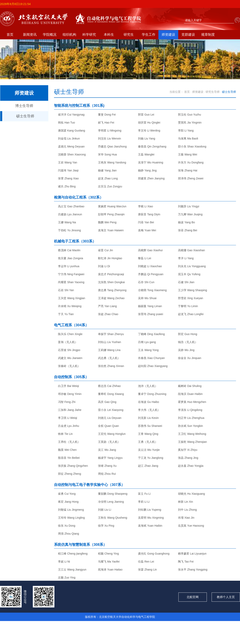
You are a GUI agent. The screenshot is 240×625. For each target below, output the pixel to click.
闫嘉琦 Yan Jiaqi (68, 170)
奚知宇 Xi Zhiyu (187, 449)
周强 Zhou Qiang (68, 533)
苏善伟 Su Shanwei (150, 425)
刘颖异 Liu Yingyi (188, 206)
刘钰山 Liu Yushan (109, 342)
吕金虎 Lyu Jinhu (68, 425)
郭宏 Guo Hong (187, 334)
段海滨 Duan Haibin (190, 394)
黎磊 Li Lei (144, 258)
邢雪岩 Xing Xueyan (190, 298)
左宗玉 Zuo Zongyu (110, 186)
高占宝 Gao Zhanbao (71, 206)
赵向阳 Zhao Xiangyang (153, 366)
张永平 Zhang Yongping (192, 569)
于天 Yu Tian (66, 314)
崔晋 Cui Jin (105, 250)
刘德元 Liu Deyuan (109, 417)
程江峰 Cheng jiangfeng (73, 553)
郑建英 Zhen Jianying (151, 178)
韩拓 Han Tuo (66, 122)
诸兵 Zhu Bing (67, 186)
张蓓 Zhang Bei (187, 230)
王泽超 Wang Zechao (111, 298)
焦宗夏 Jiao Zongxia (70, 258)
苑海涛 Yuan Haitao (110, 569)
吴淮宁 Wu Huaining (150, 162)
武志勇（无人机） (109, 358)
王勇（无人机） (148, 441)
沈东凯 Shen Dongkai (111, 282)
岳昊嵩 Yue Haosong (191, 525)
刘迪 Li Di (104, 266)
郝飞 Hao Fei (106, 122)
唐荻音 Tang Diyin (149, 214)
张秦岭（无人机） (69, 366)
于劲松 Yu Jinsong (69, 230)
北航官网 (193, 597)
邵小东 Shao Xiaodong (192, 146)
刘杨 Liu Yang (146, 138)
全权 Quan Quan (108, 425)
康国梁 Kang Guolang (71, 130)
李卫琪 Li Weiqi (67, 417)
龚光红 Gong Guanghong (153, 553)
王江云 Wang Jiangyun (72, 569)
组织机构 (69, 35)
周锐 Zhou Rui (107, 473)
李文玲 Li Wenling (149, 130)
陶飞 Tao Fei (186, 561)
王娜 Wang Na (67, 222)
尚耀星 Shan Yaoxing (71, 282)
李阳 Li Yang (186, 130)
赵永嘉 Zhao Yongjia (190, 465)
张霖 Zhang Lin (147, 569)
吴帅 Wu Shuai (147, 298)
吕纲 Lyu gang (147, 342)
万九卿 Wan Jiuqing (190, 214)
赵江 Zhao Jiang (148, 465)
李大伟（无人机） (149, 409)
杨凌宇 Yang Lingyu (110, 457)
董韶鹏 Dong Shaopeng (112, 493)
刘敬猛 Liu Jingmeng (71, 509)
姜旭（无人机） (68, 342)
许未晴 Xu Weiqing (69, 306)
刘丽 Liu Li (104, 509)
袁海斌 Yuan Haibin (150, 525)
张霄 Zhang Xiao (68, 178)
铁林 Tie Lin (65, 433)
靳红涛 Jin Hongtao (110, 258)
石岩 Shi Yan (66, 290)
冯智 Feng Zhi (66, 401)
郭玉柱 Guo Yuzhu (189, 114)
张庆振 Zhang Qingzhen (73, 465)
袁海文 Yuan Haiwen (111, 230)
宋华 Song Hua (107, 154)
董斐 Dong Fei (107, 114)
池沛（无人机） (148, 386)
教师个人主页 (226, 597)
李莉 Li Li (144, 501)
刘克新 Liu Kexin (148, 417)
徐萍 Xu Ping (106, 525)
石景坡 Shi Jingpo (69, 350)
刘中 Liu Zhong (187, 509)
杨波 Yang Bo (186, 222)
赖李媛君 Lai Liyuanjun (192, 553)
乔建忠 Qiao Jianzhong (112, 146)
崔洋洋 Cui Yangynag (71, 114)
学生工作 (148, 35)
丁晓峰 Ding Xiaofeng (151, 334)
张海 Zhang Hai (187, 170)
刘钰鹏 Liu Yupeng (149, 509)
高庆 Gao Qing (107, 401)
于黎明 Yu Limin (188, 306)
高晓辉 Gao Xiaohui (150, 250)
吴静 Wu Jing (186, 350)
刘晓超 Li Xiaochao (150, 266)
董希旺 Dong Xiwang (111, 394)
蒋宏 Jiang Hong (68, 501)
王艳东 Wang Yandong (112, 162)
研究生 (129, 35)
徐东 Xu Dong (66, 525)
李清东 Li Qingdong (190, 409)
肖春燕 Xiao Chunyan (151, 358)
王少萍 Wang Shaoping (192, 290)
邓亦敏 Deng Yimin (69, 394)
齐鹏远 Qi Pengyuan (150, 274)
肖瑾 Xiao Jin (186, 517)
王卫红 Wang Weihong (192, 433)
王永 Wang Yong (148, 350)
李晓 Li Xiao (145, 206)
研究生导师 (213, 91)
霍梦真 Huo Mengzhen (192, 401)
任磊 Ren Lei (146, 561)
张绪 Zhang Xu (107, 465)
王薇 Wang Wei (187, 154)
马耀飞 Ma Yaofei (109, 561)
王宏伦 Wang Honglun (112, 433)
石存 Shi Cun (146, 282)
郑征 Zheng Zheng (69, 473)
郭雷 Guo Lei (146, 114)
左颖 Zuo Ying (66, 577)
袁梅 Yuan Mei (147, 230)
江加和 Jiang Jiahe (69, 409)
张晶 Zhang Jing (188, 457)
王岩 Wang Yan (67, 162)
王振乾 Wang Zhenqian (192, 441)
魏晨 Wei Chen (67, 449)
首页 (10, 35)
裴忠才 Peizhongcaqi (111, 274)
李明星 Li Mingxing (109, 130)
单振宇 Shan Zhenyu (111, 334)
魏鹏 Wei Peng (107, 222)
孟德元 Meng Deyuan (71, 146)
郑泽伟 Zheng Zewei (190, 178)
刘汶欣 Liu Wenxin (109, 138)
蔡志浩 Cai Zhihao (109, 386)
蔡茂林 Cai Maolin (69, 250)
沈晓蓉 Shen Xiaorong (72, 154)
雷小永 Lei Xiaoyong (110, 409)
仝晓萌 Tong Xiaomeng (152, 290)
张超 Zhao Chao (108, 314)
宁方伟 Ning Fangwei (71, 274)
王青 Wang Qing (148, 433)
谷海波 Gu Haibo (148, 401)
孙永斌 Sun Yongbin (190, 425)
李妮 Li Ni (64, 561)
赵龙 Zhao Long (108, 178)
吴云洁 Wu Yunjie (149, 449)
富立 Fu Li (144, 493)
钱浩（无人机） (188, 342)
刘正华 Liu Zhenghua (191, 417)
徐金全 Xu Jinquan (189, 358)
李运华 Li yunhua (68, 266)
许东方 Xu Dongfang (191, 162)
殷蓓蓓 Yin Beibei (69, 457)
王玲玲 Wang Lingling (71, 517)
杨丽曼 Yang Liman (150, 306)
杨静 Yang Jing (147, 170)
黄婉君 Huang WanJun (112, 206)
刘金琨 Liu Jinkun (69, 138)
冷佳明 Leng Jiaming (111, 501)
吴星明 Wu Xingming (151, 517)
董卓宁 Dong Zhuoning (152, 394)
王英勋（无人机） (109, 441)
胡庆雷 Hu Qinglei (149, 122)
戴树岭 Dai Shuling (190, 386)
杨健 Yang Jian (107, 170)
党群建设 (188, 35)
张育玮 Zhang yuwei (150, 314)
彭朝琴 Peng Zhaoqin (111, 214)
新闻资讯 (30, 35)
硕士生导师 (25, 116)
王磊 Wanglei (146, 154)
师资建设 (168, 35)
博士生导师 (24, 106)
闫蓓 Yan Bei (146, 222)
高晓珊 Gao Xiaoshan (191, 250)
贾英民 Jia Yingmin (189, 122)
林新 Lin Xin (185, 501)
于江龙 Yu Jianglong (150, 457)
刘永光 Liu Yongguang (192, 266)
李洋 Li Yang (186, 258)
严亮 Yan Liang (107, 306)
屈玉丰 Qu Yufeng (189, 274)
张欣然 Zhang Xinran (111, 366)
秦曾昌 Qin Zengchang (152, 146)
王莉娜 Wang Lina (109, 350)
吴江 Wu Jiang (107, 449)
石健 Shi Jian (186, 282)
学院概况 (49, 35)
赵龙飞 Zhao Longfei (191, 314)
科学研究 (89, 35)
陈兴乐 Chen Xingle (70, 334)
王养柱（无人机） (69, 441)
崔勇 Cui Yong (67, 493)
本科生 (109, 35)
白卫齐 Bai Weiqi (68, 386)
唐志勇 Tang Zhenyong (112, 290)
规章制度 (208, 35)
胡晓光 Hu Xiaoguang (191, 493)
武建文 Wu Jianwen (70, 358)
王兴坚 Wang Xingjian (71, 298)
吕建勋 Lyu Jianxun (70, 214)
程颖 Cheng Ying (108, 553)
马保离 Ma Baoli (188, 138)
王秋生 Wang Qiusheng (112, 517)
